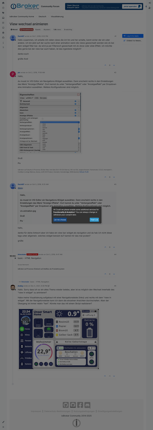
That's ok (94, 220)
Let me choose (60, 220)
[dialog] (76, 215)
